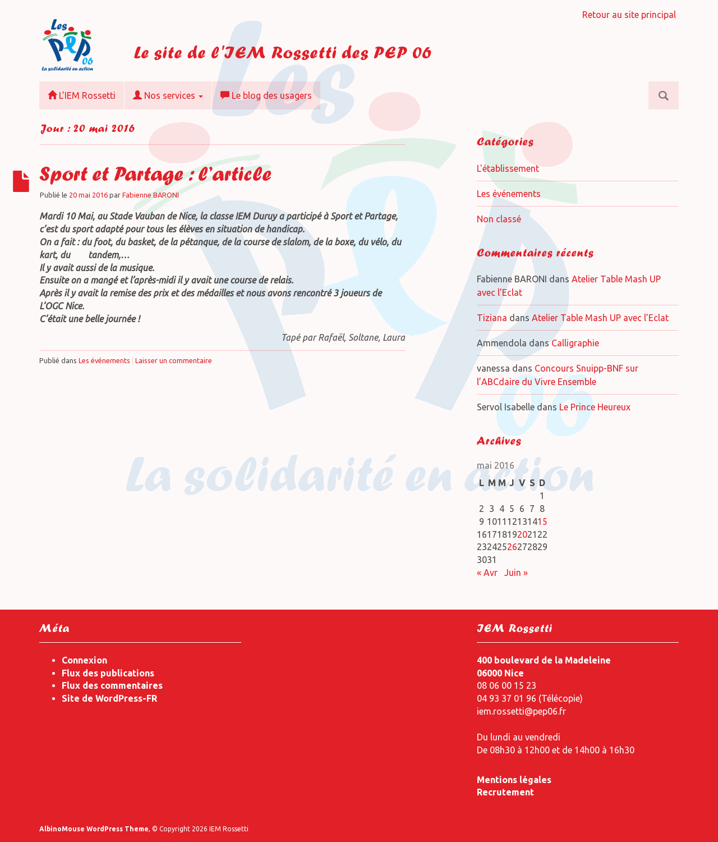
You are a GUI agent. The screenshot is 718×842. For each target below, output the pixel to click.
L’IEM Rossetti (82, 95)
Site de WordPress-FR (109, 698)
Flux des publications (108, 673)
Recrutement (505, 792)
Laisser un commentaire (173, 360)
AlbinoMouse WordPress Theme (94, 828)
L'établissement (508, 168)
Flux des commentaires (112, 685)
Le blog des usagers (266, 95)
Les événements (104, 360)
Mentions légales (514, 780)
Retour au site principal (629, 15)
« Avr (487, 573)
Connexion (84, 660)
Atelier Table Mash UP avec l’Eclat (600, 318)
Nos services (168, 95)
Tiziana (492, 318)
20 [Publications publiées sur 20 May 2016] (522, 534)
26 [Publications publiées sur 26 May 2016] (512, 547)
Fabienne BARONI (150, 195)
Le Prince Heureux (594, 407)
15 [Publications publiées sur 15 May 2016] (542, 521)
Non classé (499, 219)
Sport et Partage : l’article (155, 176)
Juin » (516, 573)
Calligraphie (575, 343)
